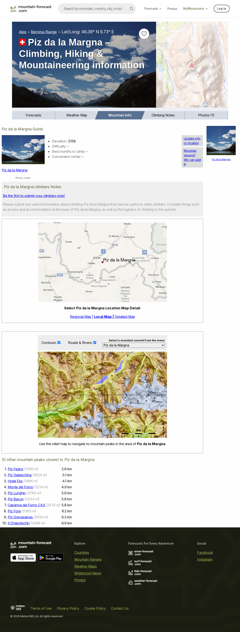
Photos (172, 9)
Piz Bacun (16, 499)
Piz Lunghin (17, 493)
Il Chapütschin (19, 523)
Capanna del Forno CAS (26, 505)
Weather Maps (85, 566)
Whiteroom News (87, 573)
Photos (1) (206, 115)
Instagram (205, 559)
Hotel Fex (15, 481)
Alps (22, 32)
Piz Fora (14, 511)
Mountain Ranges (88, 559)
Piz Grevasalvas (20, 517)
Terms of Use (41, 608)
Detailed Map (125, 316)
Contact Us (120, 608)
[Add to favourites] (144, 34)
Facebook (205, 552)
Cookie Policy (95, 608)
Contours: (49, 343)
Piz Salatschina (20, 475)
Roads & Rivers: (80, 343)
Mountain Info (120, 115)
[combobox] (97, 8)
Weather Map (76, 115)
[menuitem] (33, 115)
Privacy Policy (68, 608)
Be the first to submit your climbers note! (34, 196)
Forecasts (152, 8)
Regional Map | (81, 316)
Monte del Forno (20, 487)
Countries (81, 552)
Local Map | (104, 316)
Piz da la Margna (14, 170)
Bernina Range (44, 32)
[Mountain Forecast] (30, 8)
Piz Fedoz (15, 469)
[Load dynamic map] (192, 66)
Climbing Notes (163, 115)
